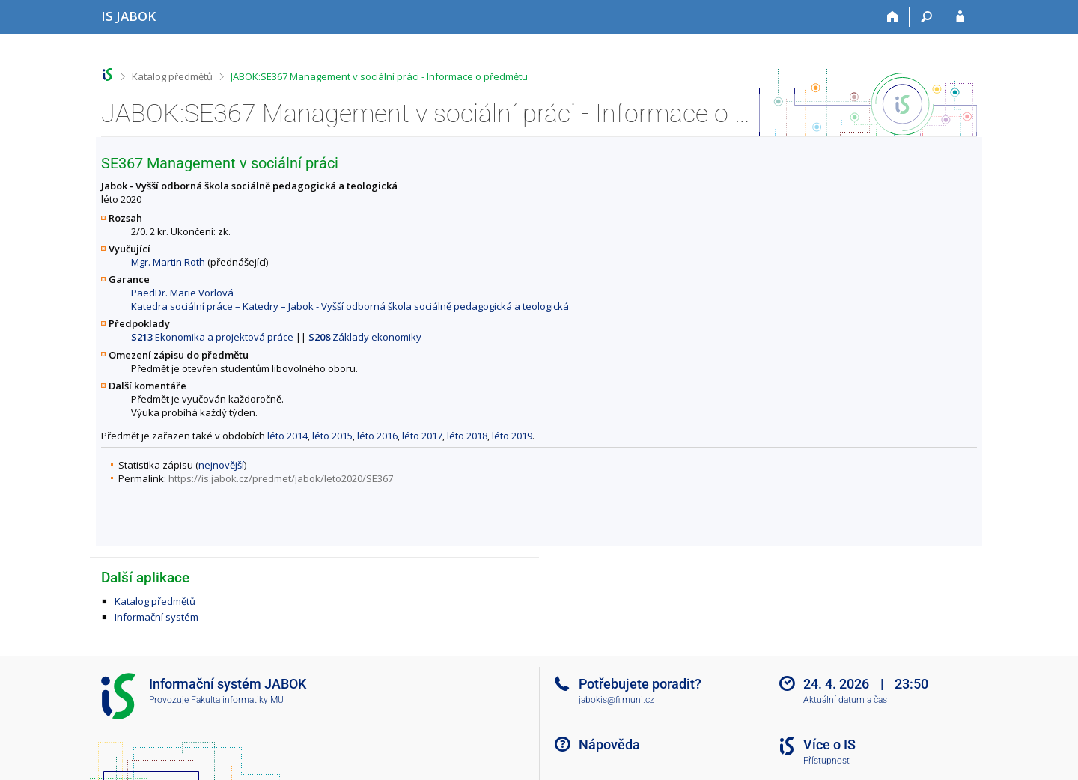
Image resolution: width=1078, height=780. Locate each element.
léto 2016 (377, 435)
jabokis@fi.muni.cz (616, 700)
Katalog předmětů (172, 76)
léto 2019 (512, 435)
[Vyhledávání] (926, 17)
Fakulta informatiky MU (237, 700)
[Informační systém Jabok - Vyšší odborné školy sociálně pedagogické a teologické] (128, 16)
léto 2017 (422, 435)
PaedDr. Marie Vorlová (182, 292)
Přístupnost (826, 760)
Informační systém (156, 617)
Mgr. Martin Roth (168, 262)
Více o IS (829, 744)
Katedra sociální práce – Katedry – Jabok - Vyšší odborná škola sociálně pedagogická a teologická (350, 306)
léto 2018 (467, 435)
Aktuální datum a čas (845, 700)
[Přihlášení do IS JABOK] (960, 17)
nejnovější (221, 465)
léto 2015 (332, 435)
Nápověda (609, 744)
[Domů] (893, 17)
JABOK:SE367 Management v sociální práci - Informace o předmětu (379, 76)
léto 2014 (287, 435)
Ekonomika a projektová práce (212, 337)
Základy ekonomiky (364, 337)
